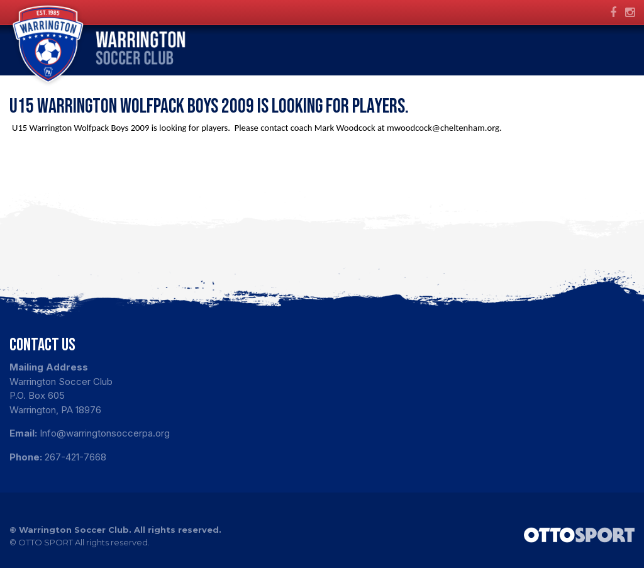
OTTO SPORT (45, 542)
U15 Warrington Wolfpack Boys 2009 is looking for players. (210, 106)
